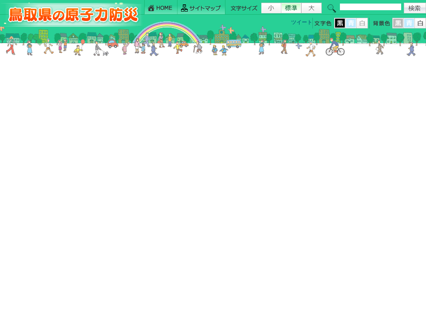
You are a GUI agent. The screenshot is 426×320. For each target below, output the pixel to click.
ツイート (301, 22)
